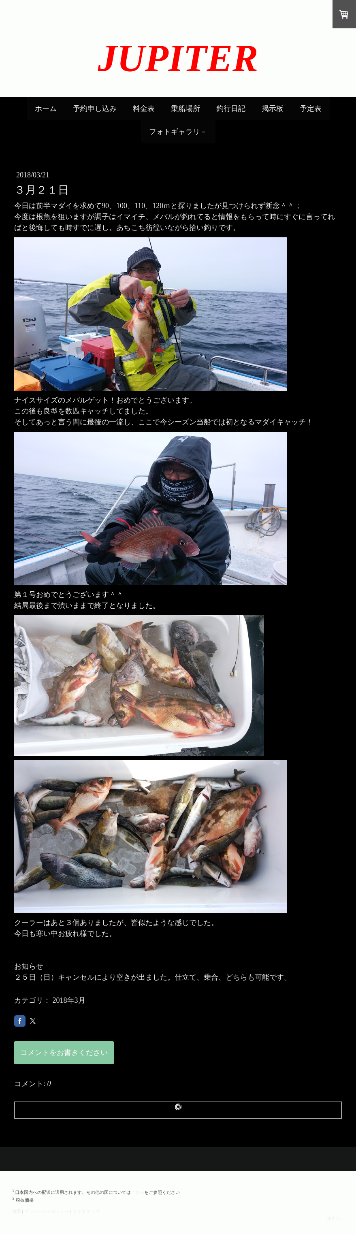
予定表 (311, 108)
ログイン (335, 1218)
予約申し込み (95, 108)
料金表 (144, 108)
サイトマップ (86, 1211)
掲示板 (273, 108)
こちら (137, 1192)
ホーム (46, 108)
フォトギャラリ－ (178, 132)
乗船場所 (185, 108)
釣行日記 (230, 108)
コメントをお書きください (64, 1053)
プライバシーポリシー (47, 1211)
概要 (16, 1211)
